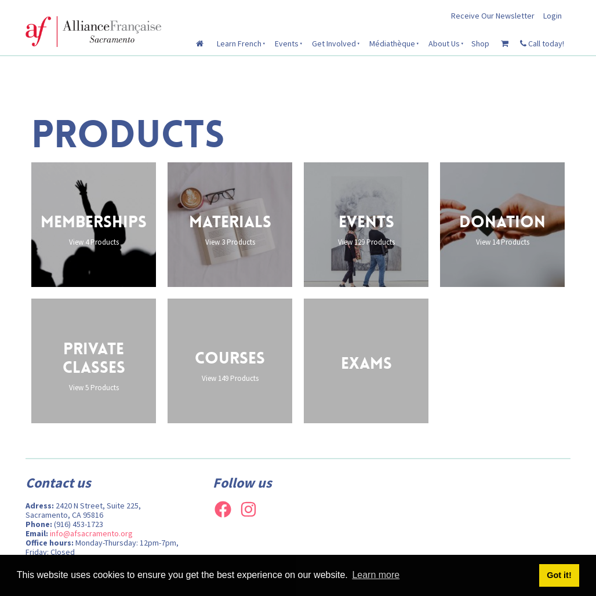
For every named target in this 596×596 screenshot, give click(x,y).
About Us (444, 43)
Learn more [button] (375, 575)
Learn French (239, 43)
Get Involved (334, 43)
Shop (480, 43)
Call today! (542, 43)
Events (287, 43)
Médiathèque (392, 43)
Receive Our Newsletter (493, 15)
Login (552, 15)
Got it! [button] (559, 575)
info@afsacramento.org (91, 533)
